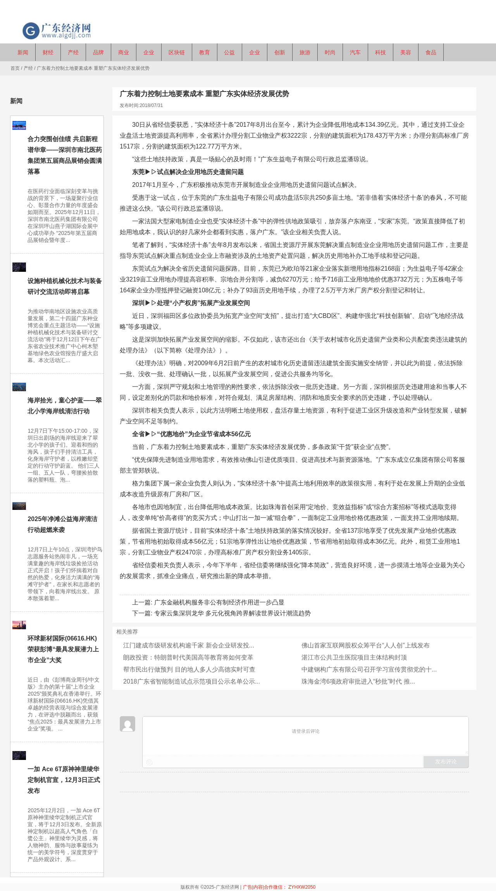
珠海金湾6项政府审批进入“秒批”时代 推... (358, 681)
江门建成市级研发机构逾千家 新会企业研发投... (188, 645)
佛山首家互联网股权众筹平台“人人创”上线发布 (365, 645)
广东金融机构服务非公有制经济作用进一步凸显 (219, 602)
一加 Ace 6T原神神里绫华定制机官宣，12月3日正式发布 (64, 780)
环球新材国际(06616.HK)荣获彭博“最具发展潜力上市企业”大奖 (63, 649)
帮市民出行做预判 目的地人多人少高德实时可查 (189, 669)
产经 (28, 68)
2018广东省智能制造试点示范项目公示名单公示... (191, 681)
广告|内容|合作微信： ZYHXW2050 (279, 887)
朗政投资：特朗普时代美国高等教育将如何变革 (188, 657)
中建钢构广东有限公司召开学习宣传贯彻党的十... (369, 669)
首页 (15, 68)
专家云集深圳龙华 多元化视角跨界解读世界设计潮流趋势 (232, 613)
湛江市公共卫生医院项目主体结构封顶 (354, 657)
